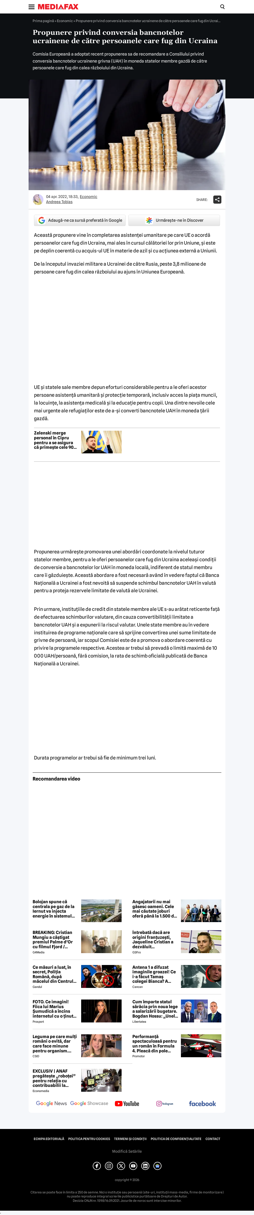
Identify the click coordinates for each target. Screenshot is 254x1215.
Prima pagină (43, 21)
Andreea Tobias (59, 202)
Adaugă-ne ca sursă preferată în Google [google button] (79, 220)
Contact (212, 1139)
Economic (65, 21)
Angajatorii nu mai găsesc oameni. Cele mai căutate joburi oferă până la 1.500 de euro (154, 908)
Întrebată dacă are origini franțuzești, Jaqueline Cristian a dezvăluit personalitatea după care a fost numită (153, 939)
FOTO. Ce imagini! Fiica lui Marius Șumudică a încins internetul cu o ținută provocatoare (54, 1009)
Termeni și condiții (130, 1139)
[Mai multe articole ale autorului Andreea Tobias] (38, 199)
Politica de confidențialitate (176, 1139)
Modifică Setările (127, 1151)
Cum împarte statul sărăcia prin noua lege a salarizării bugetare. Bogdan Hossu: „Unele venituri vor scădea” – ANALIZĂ (155, 1009)
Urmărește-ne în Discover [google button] (174, 220)
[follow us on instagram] (165, 1104)
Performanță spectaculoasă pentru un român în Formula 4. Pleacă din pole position (154, 1043)
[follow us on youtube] (127, 1104)
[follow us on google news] (51, 1104)
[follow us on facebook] (202, 1104)
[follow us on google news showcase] (89, 1104)
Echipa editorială (49, 1139)
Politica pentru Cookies (89, 1139)
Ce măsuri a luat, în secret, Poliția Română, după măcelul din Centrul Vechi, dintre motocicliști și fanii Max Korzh (53, 974)
